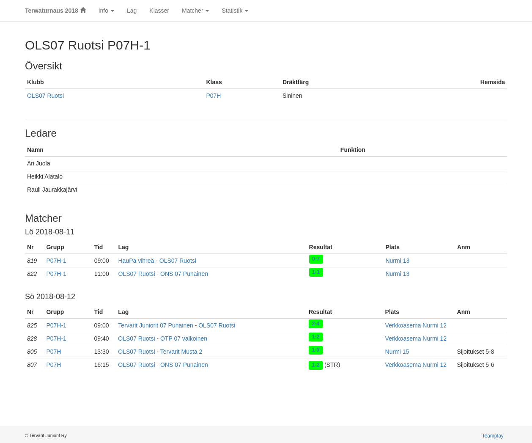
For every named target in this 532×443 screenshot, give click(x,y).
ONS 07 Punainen (184, 273)
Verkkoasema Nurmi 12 (416, 325)
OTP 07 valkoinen (183, 338)
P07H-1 (56, 260)
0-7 (316, 259)
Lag (132, 10)
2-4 (315, 324)
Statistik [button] (235, 10)
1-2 (315, 337)
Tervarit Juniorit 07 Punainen (155, 325)
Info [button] (106, 10)
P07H (213, 95)
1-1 (316, 272)
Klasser (159, 10)
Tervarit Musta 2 (181, 351)
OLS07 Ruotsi (45, 95)
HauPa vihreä (136, 260)
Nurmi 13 (397, 260)
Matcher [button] (195, 10)
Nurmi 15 (397, 351)
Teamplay (493, 436)
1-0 (315, 350)
